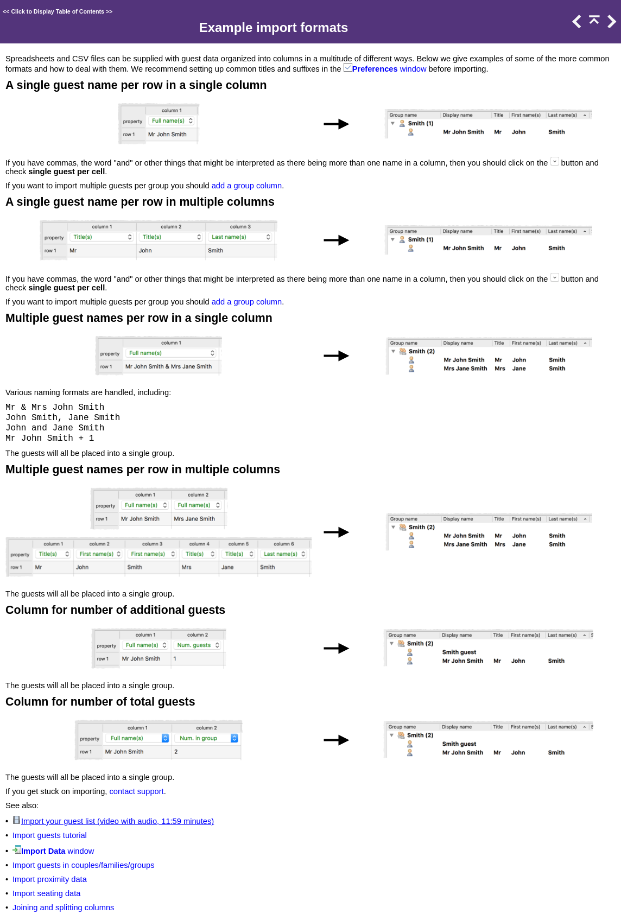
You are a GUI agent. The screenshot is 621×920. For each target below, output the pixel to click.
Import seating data (46, 893)
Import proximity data (49, 879)
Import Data (43, 851)
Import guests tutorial (49, 835)
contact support (136, 791)
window (412, 69)
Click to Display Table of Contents (57, 11)
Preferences (375, 69)
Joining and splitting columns (63, 907)
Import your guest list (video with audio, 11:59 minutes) (117, 821)
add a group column (247, 185)
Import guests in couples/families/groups (83, 865)
